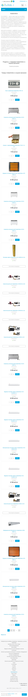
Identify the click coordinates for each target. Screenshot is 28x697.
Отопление (14, 650)
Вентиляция (14, 647)
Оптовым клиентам (14, 681)
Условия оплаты (14, 676)
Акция (14, 662)
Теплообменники (14, 658)
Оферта (14, 675)
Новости (14, 667)
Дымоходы (14, 659)
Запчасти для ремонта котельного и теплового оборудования (14, 651)
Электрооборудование (14, 645)
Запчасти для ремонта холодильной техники (14, 661)
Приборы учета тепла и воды (14, 644)
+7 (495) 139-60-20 (6, 1)
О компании (14, 664)
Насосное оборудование (14, 653)
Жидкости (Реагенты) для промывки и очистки (14, 648)
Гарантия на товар (14, 679)
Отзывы (14, 665)
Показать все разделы (14, 66)
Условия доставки (14, 678)
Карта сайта (13, 673)
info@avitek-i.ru (23, 1)
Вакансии (14, 668)
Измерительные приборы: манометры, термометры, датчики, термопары (14, 642)
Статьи (13, 670)
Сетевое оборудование (14, 654)
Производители (14, 672)
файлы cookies (11, 693)
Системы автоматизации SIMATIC (14, 656)
